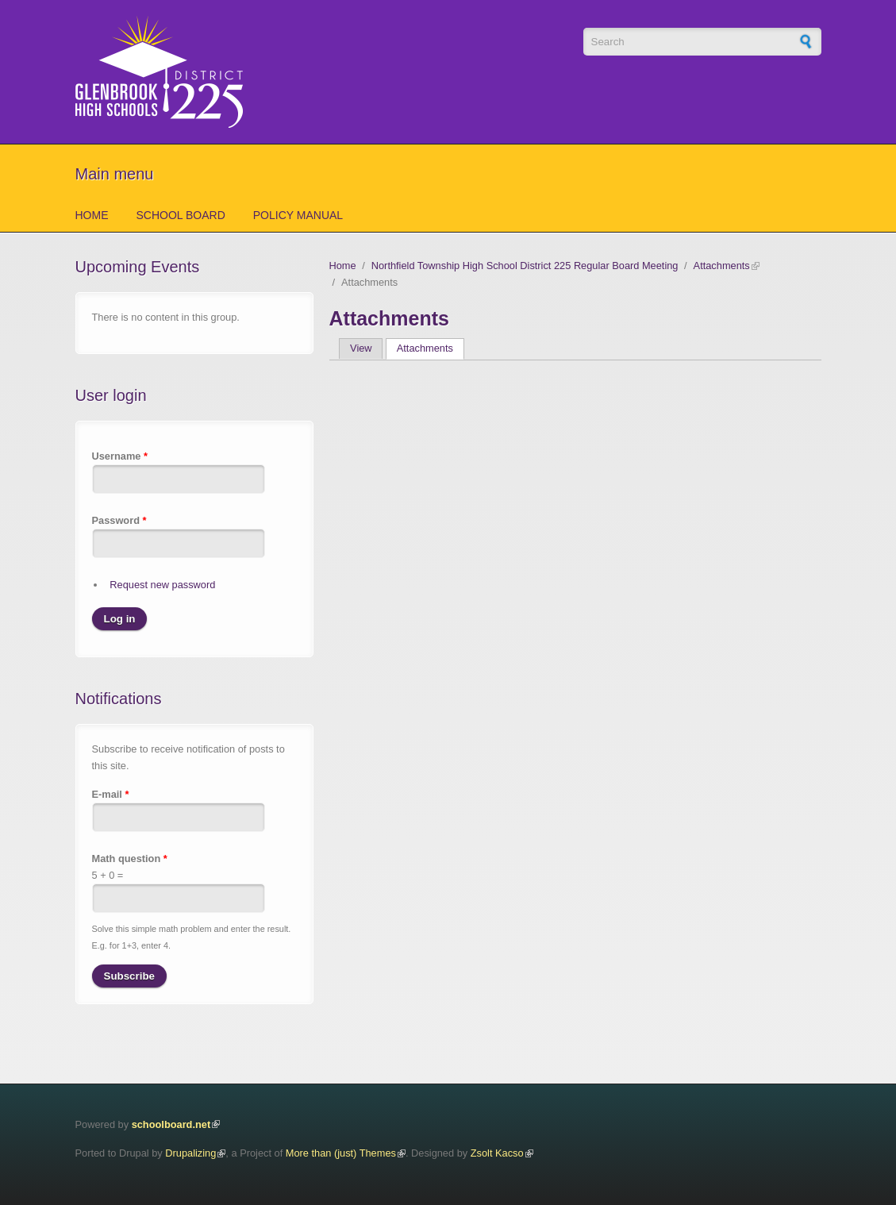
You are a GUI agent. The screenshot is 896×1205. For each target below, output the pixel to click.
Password (119, 520)
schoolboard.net (171, 1124)
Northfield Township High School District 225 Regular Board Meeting (525, 265)
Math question (129, 858)
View (361, 348)
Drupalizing (190, 1153)
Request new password (162, 585)
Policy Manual (298, 215)
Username (120, 456)
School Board (181, 215)
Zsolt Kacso (497, 1153)
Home (92, 215)
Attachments (722, 265)
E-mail (110, 794)
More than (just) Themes (341, 1153)
